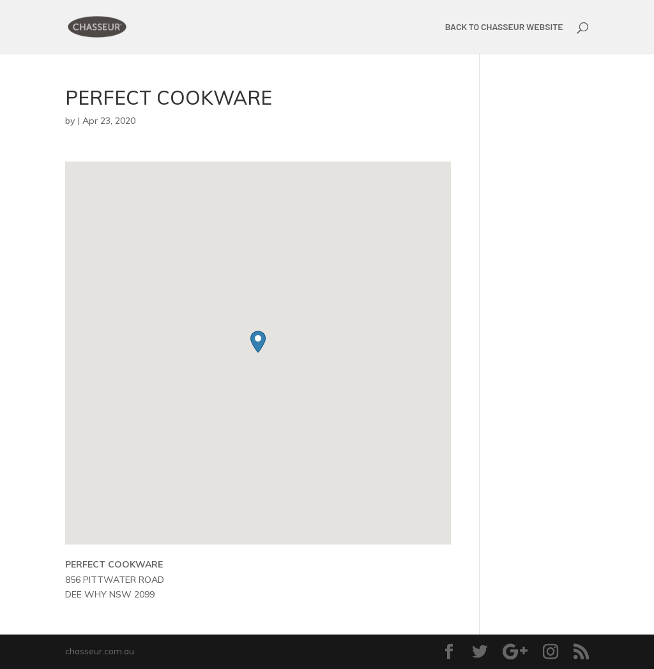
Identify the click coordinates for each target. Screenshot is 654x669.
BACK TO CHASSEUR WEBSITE (504, 27)
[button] (258, 342)
